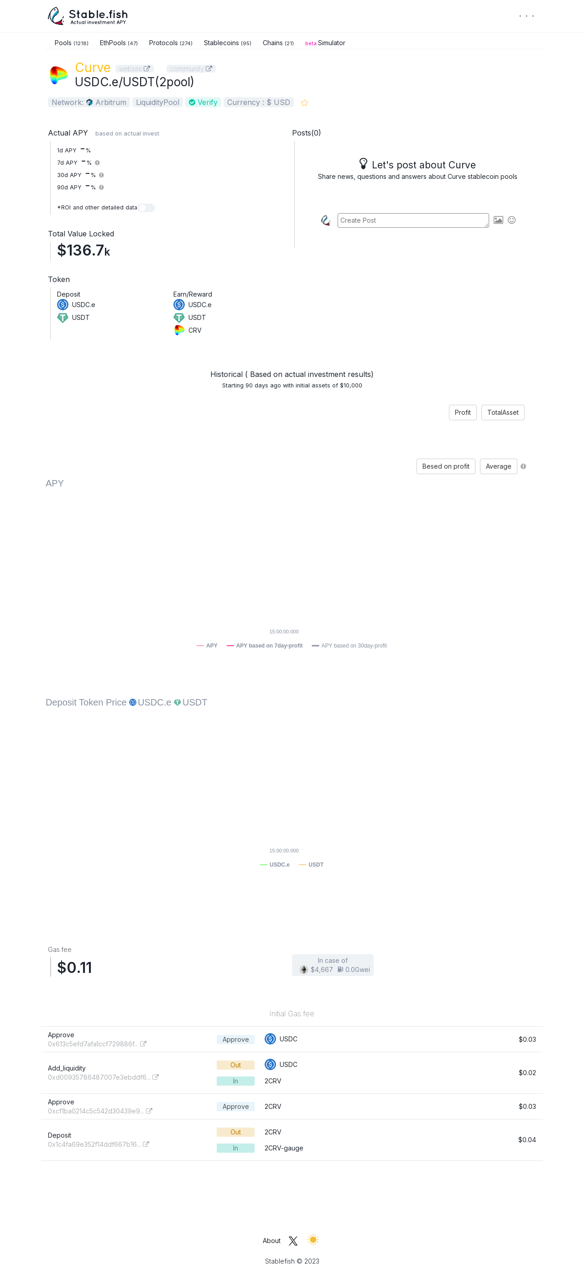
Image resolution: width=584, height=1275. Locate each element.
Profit (463, 412)
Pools (72, 43)
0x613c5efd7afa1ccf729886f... (97, 1044)
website (134, 69)
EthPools (119, 43)
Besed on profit (445, 466)
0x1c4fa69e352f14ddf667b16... (98, 1144)
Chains (278, 43)
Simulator (325, 43)
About (272, 1240)
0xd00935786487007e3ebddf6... (103, 1077)
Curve (93, 67)
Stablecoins (227, 43)
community (191, 69)
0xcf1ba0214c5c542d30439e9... (100, 1111)
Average (498, 466)
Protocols (171, 43)
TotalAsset (503, 412)
